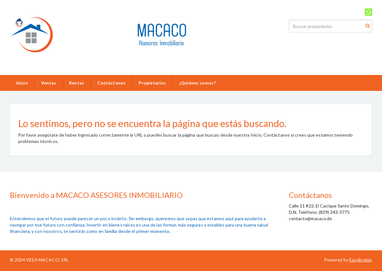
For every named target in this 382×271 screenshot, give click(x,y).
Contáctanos (111, 82)
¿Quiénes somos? (197, 82)
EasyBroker (360, 259)
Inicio (22, 82)
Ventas (48, 82)
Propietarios (152, 82)
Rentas (76, 82)
